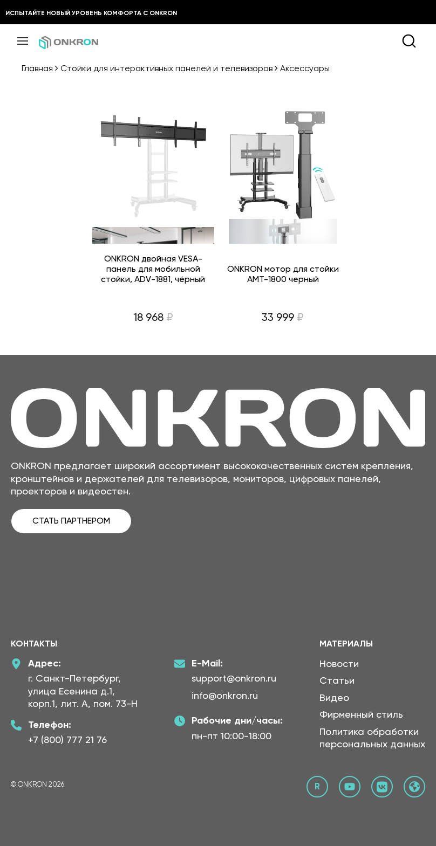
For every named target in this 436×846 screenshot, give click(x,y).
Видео (334, 697)
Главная (37, 68)
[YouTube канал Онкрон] (349, 786)
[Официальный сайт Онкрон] (414, 786)
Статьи (337, 680)
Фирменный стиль (361, 714)
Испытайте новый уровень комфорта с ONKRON (91, 13)
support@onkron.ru (234, 678)
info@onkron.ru (225, 695)
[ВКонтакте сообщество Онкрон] (382, 786)
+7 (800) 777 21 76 (67, 739)
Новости (339, 663)
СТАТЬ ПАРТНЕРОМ (71, 520)
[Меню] (22, 41)
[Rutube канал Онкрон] (317, 786)
